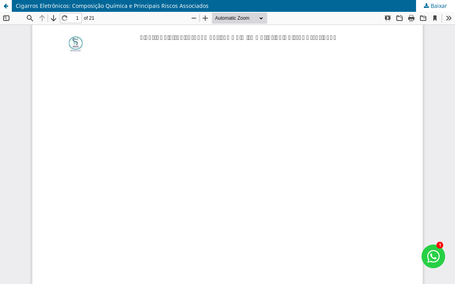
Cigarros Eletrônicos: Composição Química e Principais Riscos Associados (112, 5)
